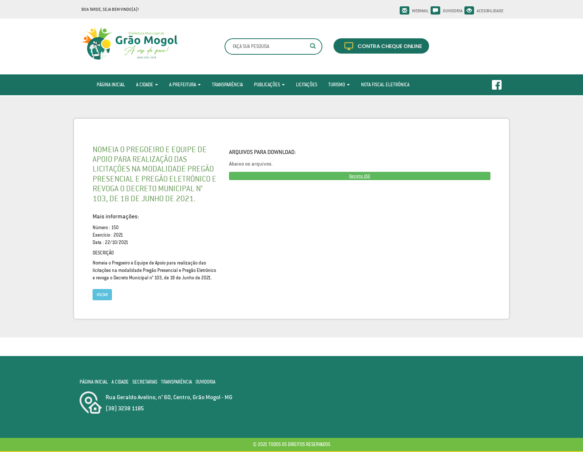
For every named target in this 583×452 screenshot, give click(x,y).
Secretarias (144, 382)
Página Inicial (111, 84)
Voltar (102, 294)
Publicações (269, 84)
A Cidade (147, 84)
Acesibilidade (490, 10)
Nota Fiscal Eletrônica (385, 84)
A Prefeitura (185, 84)
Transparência (227, 84)
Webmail (420, 10)
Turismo (339, 84)
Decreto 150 (359, 176)
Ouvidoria (453, 10)
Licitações (306, 84)
